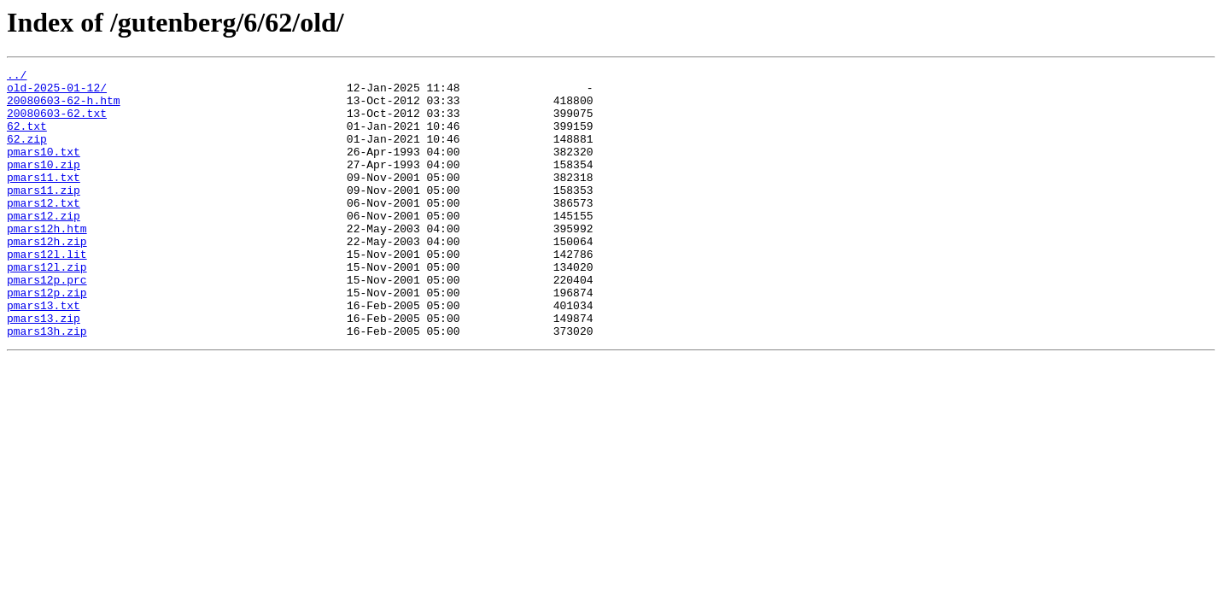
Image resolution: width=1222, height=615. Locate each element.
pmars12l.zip (47, 307)
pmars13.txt (43, 353)
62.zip (27, 153)
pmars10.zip (43, 184)
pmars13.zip (43, 369)
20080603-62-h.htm (63, 107)
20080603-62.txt (57, 123)
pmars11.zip (43, 215)
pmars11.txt (43, 200)
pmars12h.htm (47, 261)
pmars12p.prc (47, 323)
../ (16, 77)
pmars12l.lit (47, 292)
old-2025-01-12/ (57, 92)
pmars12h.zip (47, 276)
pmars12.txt (43, 230)
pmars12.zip (43, 246)
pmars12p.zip (47, 338)
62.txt (27, 138)
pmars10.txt (43, 169)
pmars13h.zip (47, 384)
